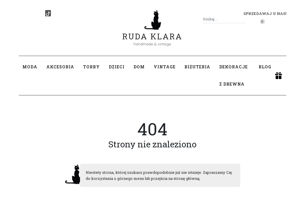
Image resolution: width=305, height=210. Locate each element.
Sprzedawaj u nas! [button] (264, 13)
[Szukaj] (243, 19)
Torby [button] (91, 67)
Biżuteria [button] (197, 67)
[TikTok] (48, 13)
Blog (265, 67)
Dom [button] (139, 67)
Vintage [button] (165, 67)
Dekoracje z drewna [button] (233, 75)
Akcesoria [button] (60, 67)
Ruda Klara (152, 31)
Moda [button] (29, 67)
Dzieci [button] (117, 67)
